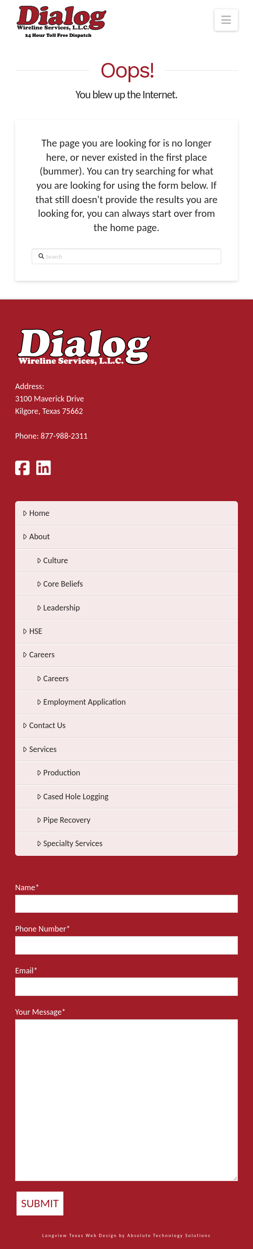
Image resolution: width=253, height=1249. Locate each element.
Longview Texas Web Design (79, 1235)
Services (39, 749)
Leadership (58, 608)
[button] (226, 20)
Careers (38, 655)
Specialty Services (69, 843)
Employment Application (81, 702)
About (36, 536)
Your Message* (126, 1094)
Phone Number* (126, 939)
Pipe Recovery (63, 820)
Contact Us (44, 725)
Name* (126, 897)
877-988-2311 (64, 436)
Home (35, 513)
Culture (52, 560)
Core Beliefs (60, 584)
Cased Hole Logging (72, 796)
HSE (32, 631)
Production (58, 773)
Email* (126, 981)
